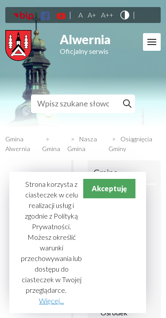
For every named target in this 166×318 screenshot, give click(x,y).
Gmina (51, 148)
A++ (107, 15)
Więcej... (51, 300)
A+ (92, 15)
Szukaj (128, 104)
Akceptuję (109, 188)
